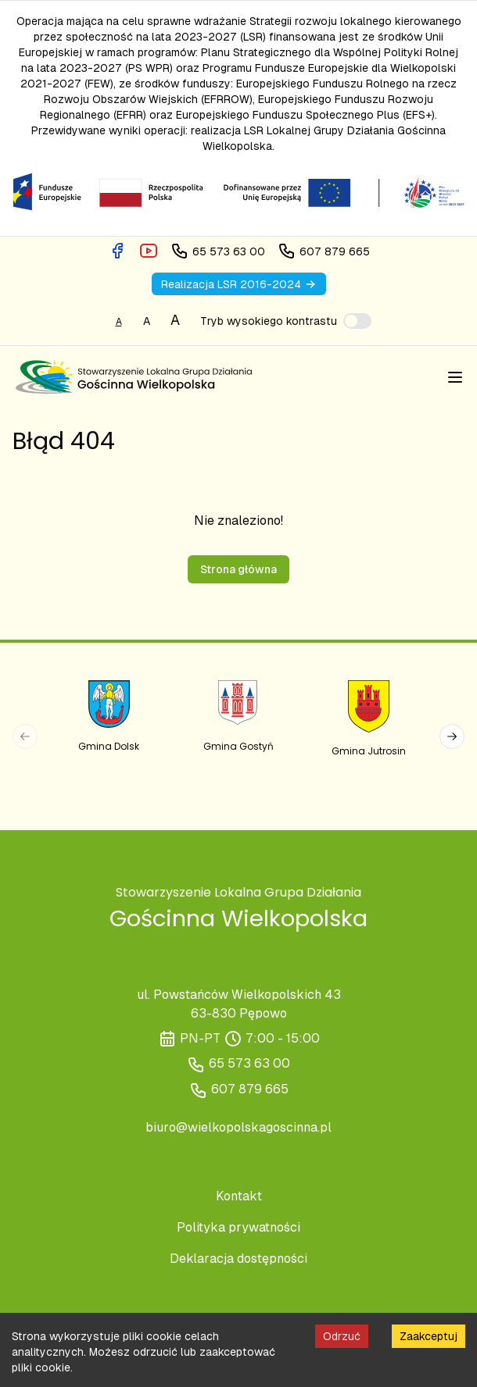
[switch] (357, 321)
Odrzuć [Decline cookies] (341, 1336)
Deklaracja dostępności (238, 1258)
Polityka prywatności (238, 1227)
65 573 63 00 (249, 1063)
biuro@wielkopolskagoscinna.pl (238, 1127)
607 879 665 (250, 1089)
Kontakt (239, 1196)
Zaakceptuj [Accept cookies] (428, 1336)
